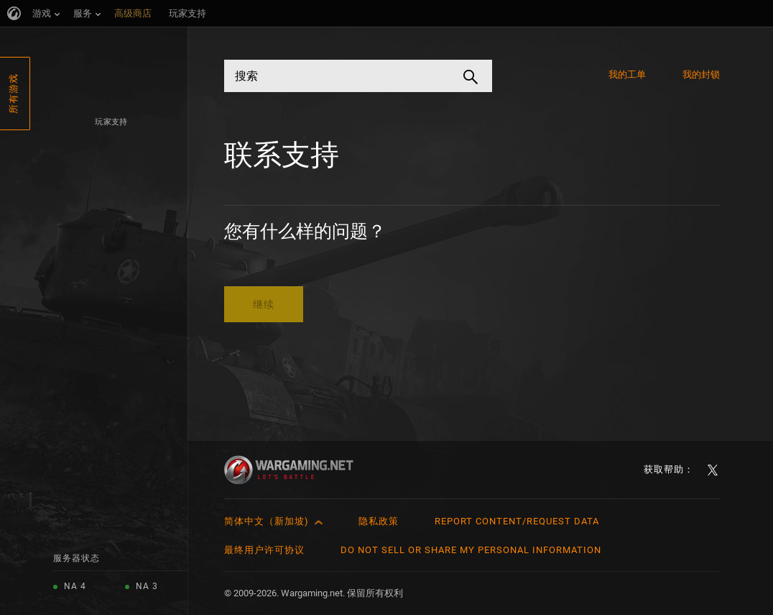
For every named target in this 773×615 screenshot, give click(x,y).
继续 (263, 304)
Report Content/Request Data (517, 521)
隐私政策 (378, 521)
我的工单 (627, 74)
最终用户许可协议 (264, 550)
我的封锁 (701, 74)
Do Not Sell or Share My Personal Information (471, 550)
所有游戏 (13, 93)
